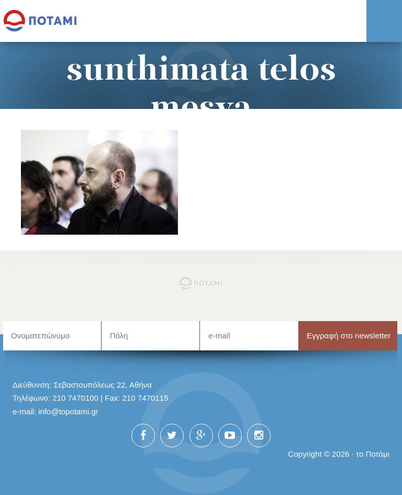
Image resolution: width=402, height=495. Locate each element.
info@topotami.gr (68, 411)
